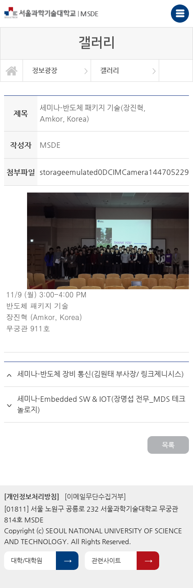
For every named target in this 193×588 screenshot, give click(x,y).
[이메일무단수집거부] (95, 496)
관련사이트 (106, 560)
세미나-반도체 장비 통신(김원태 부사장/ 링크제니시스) (100, 374)
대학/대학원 (26, 560)
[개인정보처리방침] (31, 496)
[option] (57, 70)
